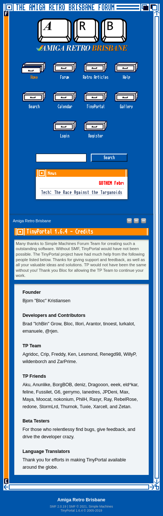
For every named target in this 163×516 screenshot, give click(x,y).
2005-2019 (94, 510)
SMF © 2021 (78, 506)
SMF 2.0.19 (58, 506)
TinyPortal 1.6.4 (71, 510)
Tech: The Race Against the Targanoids (81, 193)
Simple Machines (101, 506)
